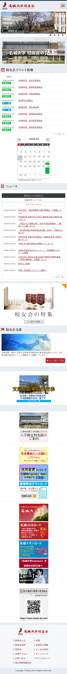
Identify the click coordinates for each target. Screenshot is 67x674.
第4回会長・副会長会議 (28, 107)
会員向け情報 (42, 645)
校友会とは (20, 640)
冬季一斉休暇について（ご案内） (32, 270)
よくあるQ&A (42, 649)
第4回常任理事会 (25, 100)
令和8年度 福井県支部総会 (30, 127)
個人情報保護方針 (23, 663)
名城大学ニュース (33, 200)
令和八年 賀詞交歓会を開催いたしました (35, 243)
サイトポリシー (43, 658)
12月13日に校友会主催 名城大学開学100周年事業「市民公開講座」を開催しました (39, 258)
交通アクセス (21, 654)
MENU (63, 5)
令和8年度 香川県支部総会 (30, 120)
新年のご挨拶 (24, 264)
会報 (38, 640)
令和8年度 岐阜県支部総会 (30, 87)
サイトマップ (42, 654)
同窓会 (18, 649)
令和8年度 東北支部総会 (29, 80)
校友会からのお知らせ (33, 196)
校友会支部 (20, 645)
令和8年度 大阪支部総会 (29, 94)
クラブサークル (33, 204)
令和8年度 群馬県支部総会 (30, 114)
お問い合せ (20, 658)
